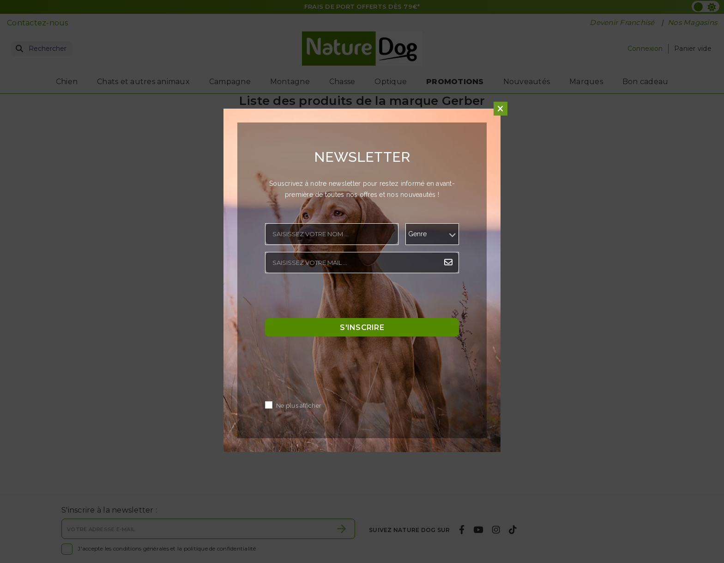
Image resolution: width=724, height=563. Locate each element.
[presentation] (335, 298)
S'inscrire (362, 327)
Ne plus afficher (298, 406)
